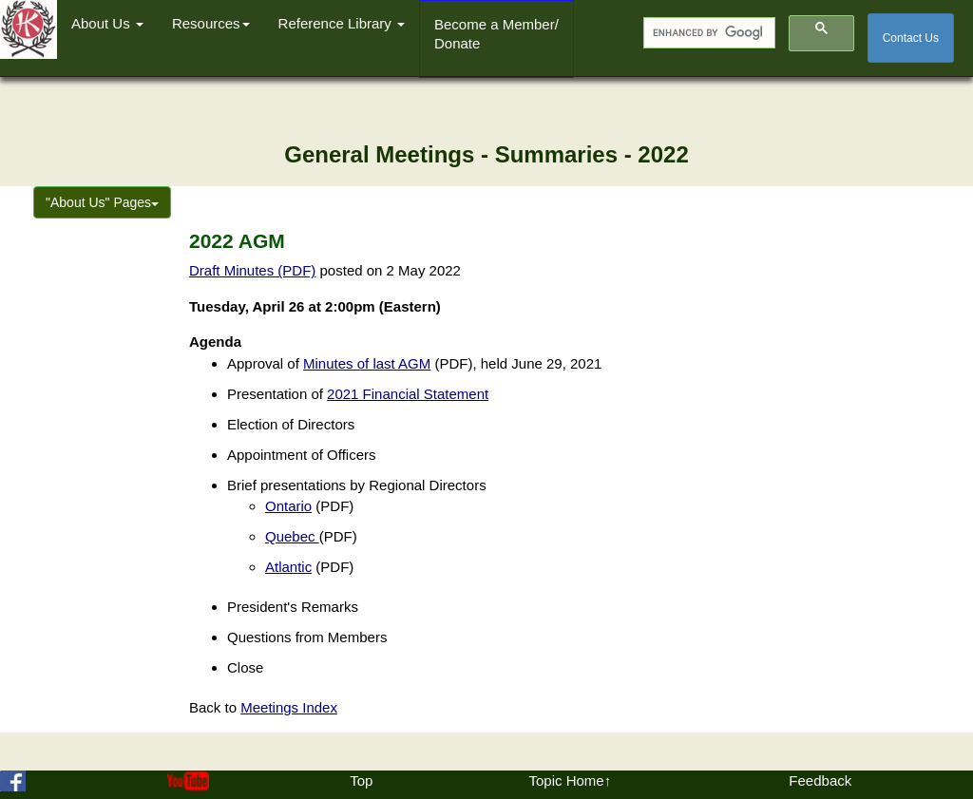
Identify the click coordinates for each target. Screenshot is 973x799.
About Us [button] (107, 23)
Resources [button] (211, 23)
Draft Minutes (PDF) (252, 270)
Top (361, 780)
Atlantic (288, 567)
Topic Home (565, 780)
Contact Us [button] (911, 38)
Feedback (820, 780)
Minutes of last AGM (366, 363)
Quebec (292, 536)
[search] (707, 33)
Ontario (288, 506)
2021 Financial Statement (407, 394)
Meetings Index (288, 707)
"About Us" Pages (102, 202)
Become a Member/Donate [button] (496, 33)
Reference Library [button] (341, 23)
